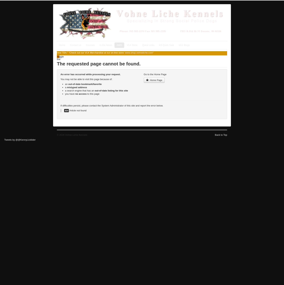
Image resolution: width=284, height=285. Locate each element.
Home (62, 45)
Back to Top (221, 135)
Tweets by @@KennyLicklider (20, 139)
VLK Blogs (184, 45)
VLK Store (132, 45)
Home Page (154, 80)
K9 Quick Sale (166, 45)
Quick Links (148, 45)
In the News (105, 45)
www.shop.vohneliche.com (141, 52)
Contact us (75, 45)
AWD (119, 45)
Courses (90, 45)
